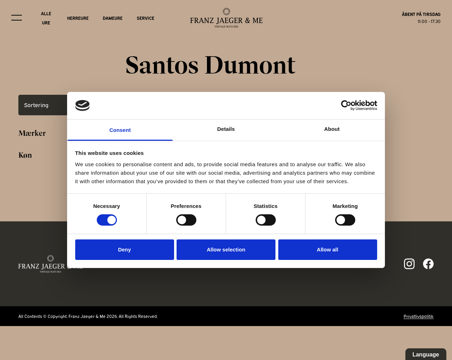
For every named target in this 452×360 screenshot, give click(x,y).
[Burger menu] (16, 17)
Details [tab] (226, 129)
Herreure (78, 18)
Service (145, 18)
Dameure (113, 18)
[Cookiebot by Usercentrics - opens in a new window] (346, 105)
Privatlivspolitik (419, 316)
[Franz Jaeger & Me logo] (226, 18)
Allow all (327, 249)
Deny (124, 249)
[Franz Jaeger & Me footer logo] (50, 264)
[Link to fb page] (428, 264)
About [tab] (332, 129)
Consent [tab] (120, 130)
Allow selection (226, 249)
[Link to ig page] (409, 264)
